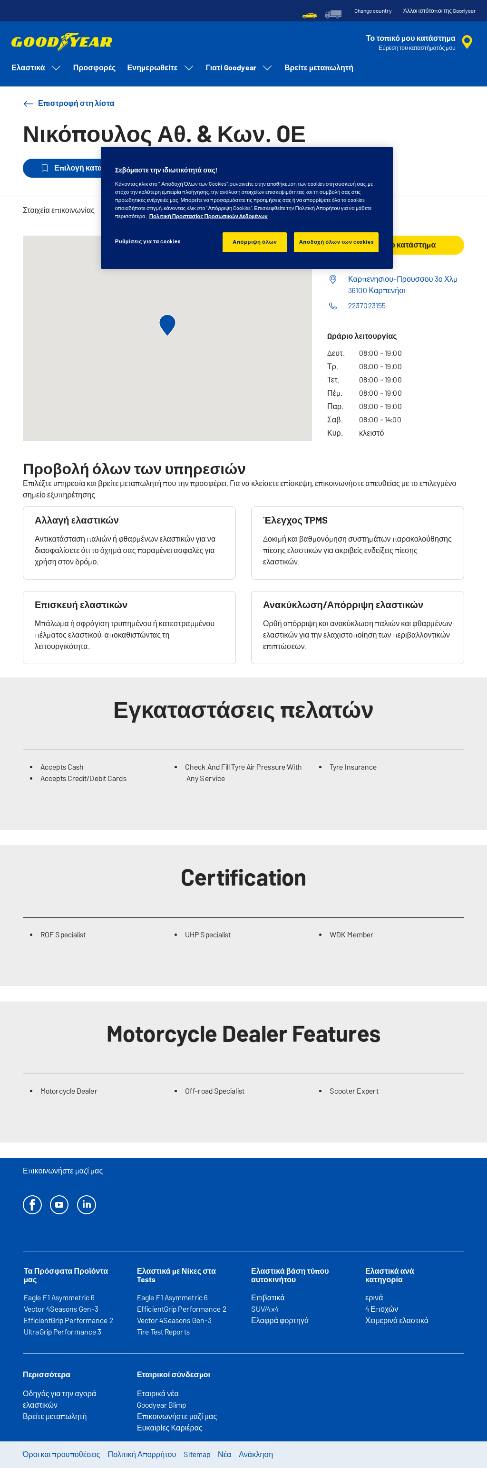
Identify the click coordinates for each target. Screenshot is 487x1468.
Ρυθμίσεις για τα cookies (148, 241)
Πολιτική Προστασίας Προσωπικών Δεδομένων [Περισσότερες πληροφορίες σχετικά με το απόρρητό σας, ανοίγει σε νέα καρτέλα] (208, 216)
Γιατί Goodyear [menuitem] (239, 68)
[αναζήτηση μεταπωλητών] (421, 42)
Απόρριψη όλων (255, 241)
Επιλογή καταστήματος (88, 168)
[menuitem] (309, 14)
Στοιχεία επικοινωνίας (59, 210)
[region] (247, 208)
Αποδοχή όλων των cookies (336, 241)
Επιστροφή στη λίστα (69, 103)
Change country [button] (373, 11)
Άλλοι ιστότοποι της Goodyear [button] (439, 11)
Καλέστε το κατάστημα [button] (396, 244)
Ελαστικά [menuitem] (36, 68)
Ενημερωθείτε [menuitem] (161, 68)
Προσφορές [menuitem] (94, 67)
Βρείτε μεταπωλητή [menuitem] (318, 67)
